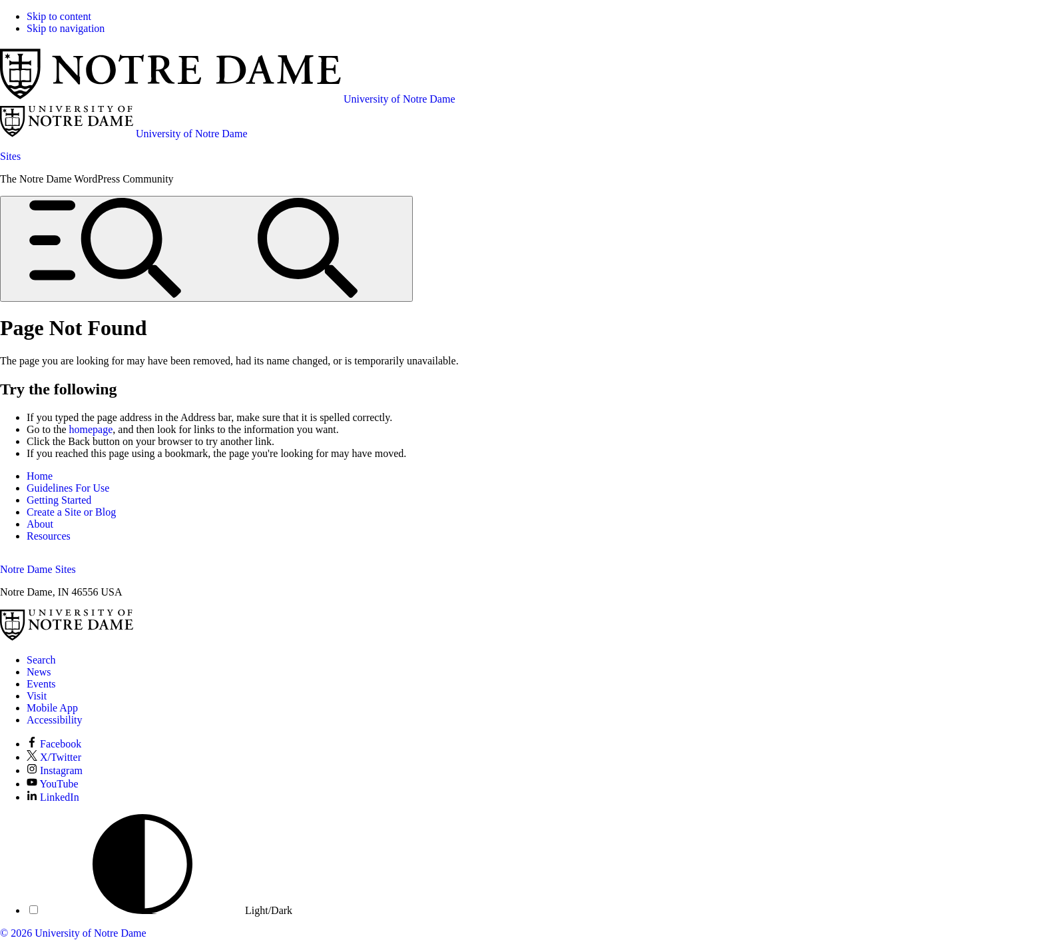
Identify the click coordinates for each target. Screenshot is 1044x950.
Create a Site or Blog (71, 512)
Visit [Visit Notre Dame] (37, 696)
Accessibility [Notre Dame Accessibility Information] (55, 719)
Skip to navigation (66, 28)
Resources (49, 536)
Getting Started (59, 500)
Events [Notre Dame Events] (41, 684)
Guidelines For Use (68, 488)
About (40, 524)
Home (40, 476)
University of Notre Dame (90, 933)
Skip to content (59, 16)
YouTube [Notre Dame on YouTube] (53, 783)
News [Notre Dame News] (39, 672)
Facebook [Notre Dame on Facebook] (54, 743)
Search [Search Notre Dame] (41, 660)
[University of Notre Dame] (66, 637)
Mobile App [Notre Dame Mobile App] (52, 707)
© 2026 (16, 933)
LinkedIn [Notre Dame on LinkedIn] (53, 797)
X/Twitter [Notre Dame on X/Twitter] (54, 757)
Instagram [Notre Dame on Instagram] (55, 770)
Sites (10, 156)
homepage (91, 429)
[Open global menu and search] (206, 249)
